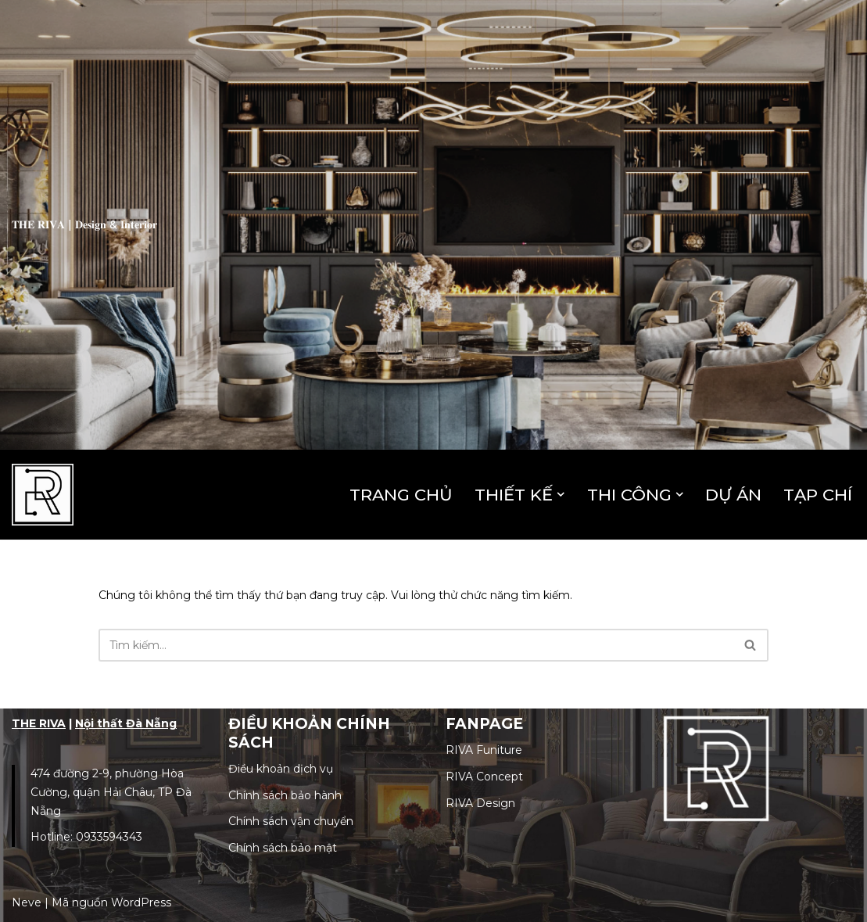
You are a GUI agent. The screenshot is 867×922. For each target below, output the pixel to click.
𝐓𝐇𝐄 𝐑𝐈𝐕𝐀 (38, 224)
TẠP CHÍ (817, 494)
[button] (561, 494)
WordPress (141, 902)
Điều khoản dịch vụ (280, 769)
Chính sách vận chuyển (290, 821)
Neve (26, 902)
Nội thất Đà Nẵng (126, 723)
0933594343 (109, 837)
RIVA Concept (484, 777)
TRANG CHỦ (401, 494)
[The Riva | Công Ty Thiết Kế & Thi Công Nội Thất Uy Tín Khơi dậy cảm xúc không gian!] (42, 495)
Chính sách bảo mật (282, 848)
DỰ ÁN (733, 494)
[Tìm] (416, 645)
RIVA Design (480, 803)
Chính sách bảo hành (285, 795)
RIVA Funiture (484, 750)
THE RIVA (39, 723)
